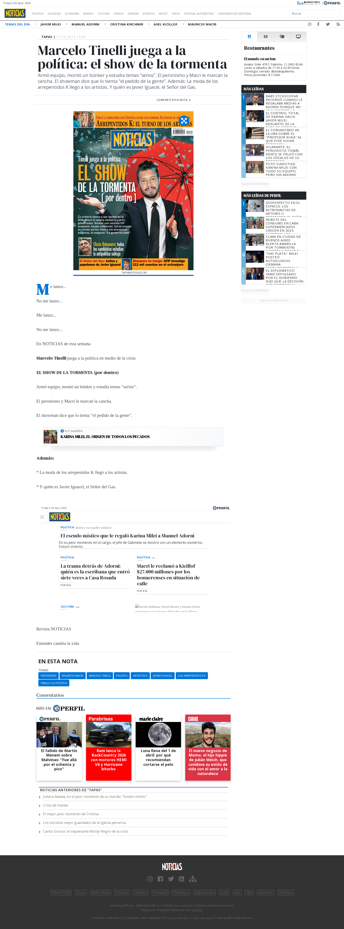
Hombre (140, 892)
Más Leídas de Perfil (262, 195)
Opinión (150, 13)
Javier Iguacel (162, 675)
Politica (121, 675)
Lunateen (265, 892)
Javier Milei (51, 24)
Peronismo (48, 675)
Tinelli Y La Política (54, 683)
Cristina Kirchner (127, 24)
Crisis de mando (55, 805)
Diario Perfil (61, 892)
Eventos (169, 13)
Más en (60, 708)
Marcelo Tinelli (100, 675)
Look (224, 892)
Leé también (74, 431)
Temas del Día (18, 24)
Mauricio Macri (202, 24)
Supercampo (204, 892)
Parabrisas (181, 892)
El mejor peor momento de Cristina (71, 814)
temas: (43, 670)
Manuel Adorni (86, 24)
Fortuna (122, 892)
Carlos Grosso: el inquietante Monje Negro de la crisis (85, 831)
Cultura (116, 13)
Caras (81, 892)
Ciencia (133, 13)
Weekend (160, 892)
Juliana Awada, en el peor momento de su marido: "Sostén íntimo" (95, 796)
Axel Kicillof (166, 24)
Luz (237, 892)
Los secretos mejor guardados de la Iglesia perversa (84, 822)
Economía (79, 13)
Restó (185, 13)
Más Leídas (254, 89)
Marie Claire (101, 892)
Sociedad (59, 13)
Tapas (200, 13)
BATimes (285, 892)
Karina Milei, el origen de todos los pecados (105, 436)
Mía (249, 892)
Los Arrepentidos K (192, 675)
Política (39, 13)
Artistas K (140, 675)
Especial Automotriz (227, 13)
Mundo (98, 13)
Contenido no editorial (271, 13)
